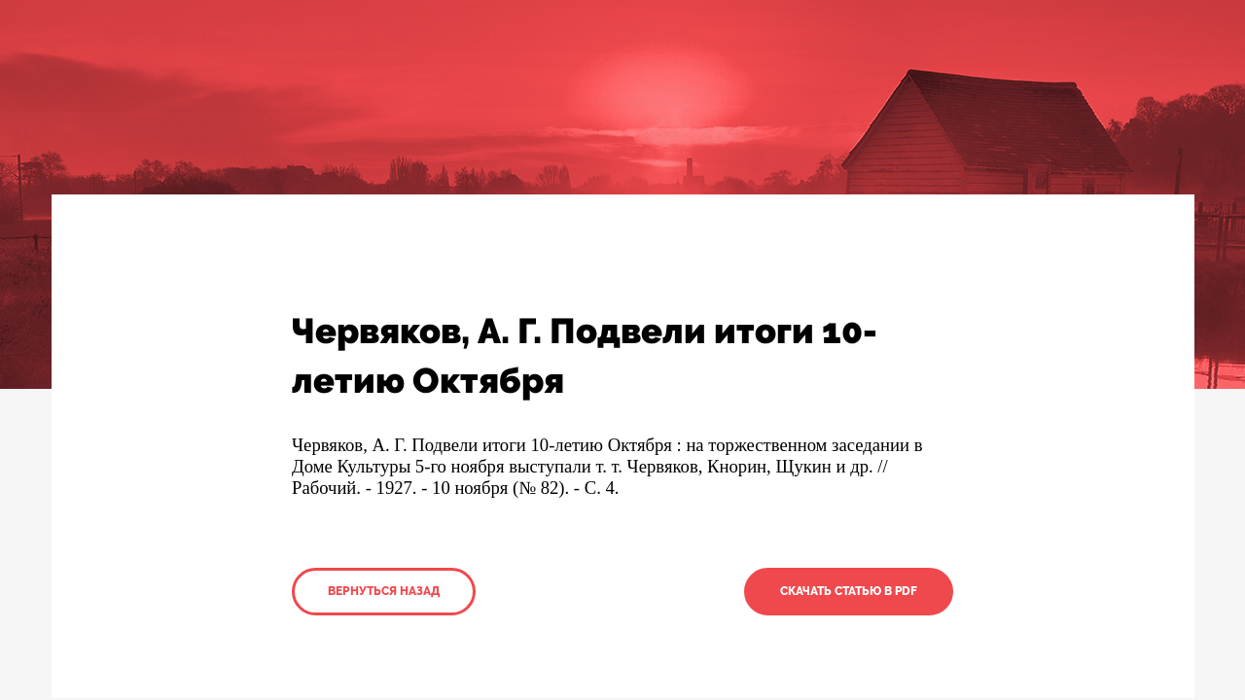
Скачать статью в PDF (848, 591)
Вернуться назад (384, 591)
